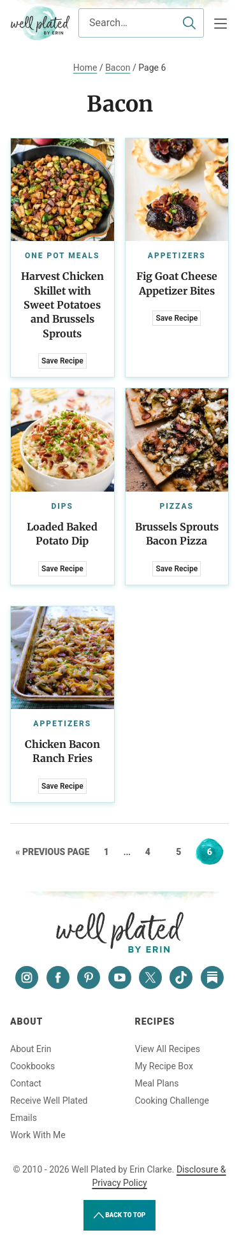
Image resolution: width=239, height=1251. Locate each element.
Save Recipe (62, 360)
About (26, 1021)
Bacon (117, 67)
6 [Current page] (215, 852)
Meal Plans (157, 1083)
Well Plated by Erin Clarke (40, 23)
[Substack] (212, 977)
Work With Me (38, 1135)
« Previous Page (52, 852)
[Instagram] (26, 977)
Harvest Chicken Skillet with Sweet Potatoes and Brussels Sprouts (62, 305)
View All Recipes (167, 1049)
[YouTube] (119, 977)
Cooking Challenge (172, 1100)
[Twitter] (150, 977)
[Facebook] (58, 977)
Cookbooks (32, 1066)
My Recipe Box (164, 1066)
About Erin (31, 1049)
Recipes (155, 1021)
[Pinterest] (88, 977)
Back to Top (120, 1215)
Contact (25, 1083)
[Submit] (189, 23)
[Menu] (220, 23)
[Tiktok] (181, 977)
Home (85, 67)
